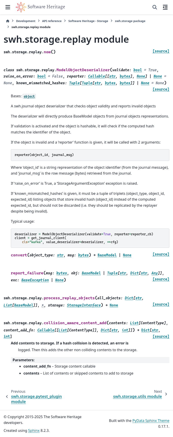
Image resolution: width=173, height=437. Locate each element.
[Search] (154, 7)
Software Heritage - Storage (88, 21)
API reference (51, 21)
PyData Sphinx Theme (150, 420)
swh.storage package (130, 21)
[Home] (7, 21)
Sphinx (34, 430)
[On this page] (165, 7)
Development (25, 21)
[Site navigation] (8, 7)
